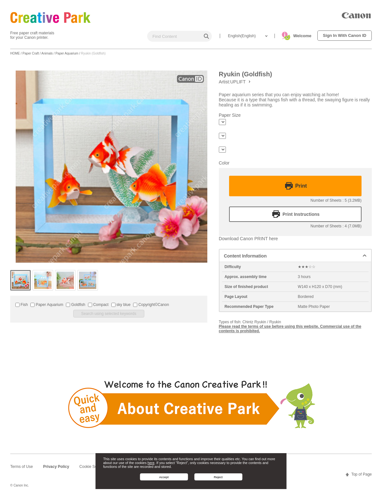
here (151, 463)
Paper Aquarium (66, 53)
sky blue (121, 304)
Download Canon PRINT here (248, 238)
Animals (47, 53)
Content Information (245, 255)
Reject (218, 477)
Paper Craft (30, 53)
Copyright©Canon (151, 304)
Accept (164, 477)
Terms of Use (21, 466)
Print (301, 186)
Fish (21, 304)
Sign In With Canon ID (344, 35)
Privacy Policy (56, 466)
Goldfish (75, 304)
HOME (15, 53)
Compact (98, 304)
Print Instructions (301, 214)
